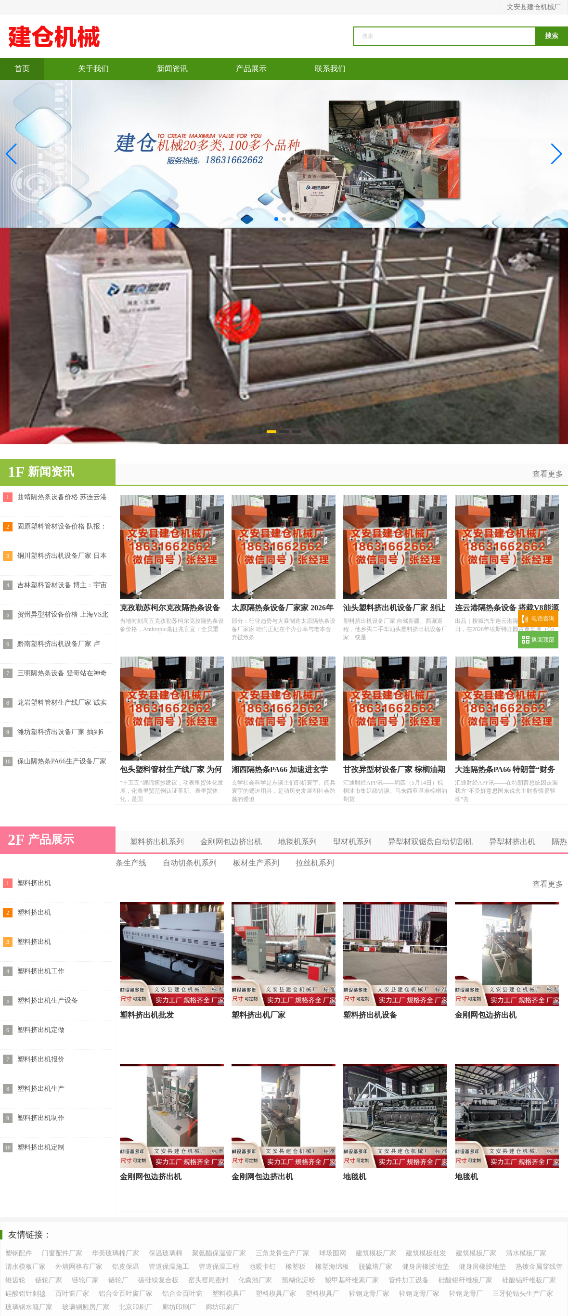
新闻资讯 (172, 69)
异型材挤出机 (512, 842)
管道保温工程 (219, 1266)
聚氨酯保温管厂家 (219, 1253)
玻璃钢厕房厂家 (85, 1307)
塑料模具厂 (229, 1293)
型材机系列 (352, 842)
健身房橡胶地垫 (425, 1266)
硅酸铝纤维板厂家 (465, 1280)
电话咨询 (543, 618)
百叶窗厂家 (72, 1293)
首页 (22, 69)
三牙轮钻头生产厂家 (522, 1293)
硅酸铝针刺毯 (25, 1293)
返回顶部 (543, 639)
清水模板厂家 (526, 1253)
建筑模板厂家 (376, 1253)
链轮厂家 (48, 1280)
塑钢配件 (18, 1253)
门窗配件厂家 (62, 1253)
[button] (556, 154)
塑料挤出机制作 (41, 1118)
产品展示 (251, 69)
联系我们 (330, 69)
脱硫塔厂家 (375, 1266)
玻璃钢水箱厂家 (28, 1307)
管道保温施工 (169, 1266)
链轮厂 (118, 1280)
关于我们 (93, 69)
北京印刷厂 (136, 1307)
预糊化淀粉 (298, 1280)
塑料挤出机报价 (41, 1059)
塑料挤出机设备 (370, 1015)
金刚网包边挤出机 (231, 842)
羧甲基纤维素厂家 (352, 1280)
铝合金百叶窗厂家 (126, 1293)
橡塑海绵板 (332, 1266)
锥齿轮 (15, 1280)
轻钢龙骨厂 (466, 1293)
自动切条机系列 (190, 863)
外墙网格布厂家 (79, 1266)
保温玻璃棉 (165, 1253)
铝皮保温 (125, 1266)
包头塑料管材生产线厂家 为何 (171, 769)
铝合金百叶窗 (182, 1293)
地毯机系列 (297, 842)
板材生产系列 (256, 863)
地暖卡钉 (262, 1266)
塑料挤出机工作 (41, 971)
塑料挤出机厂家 (258, 1015)
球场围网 (332, 1253)
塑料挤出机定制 (41, 1147)
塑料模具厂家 (276, 1293)
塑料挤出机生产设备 (47, 1000)
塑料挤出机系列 (157, 842)
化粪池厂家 (255, 1280)
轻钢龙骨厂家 (369, 1293)
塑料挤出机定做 (41, 1029)
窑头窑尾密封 (208, 1280)
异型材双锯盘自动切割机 (430, 842)
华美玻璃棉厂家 (115, 1253)
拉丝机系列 (315, 863)
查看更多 (547, 474)
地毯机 (354, 1177)
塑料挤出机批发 (147, 1015)
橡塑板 (295, 1266)
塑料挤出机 (34, 883)
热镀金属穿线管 (539, 1266)
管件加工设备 (408, 1280)
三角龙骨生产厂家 (283, 1253)
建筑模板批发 (426, 1253)
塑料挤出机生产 (41, 1088)
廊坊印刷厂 (179, 1307)
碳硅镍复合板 (158, 1280)
